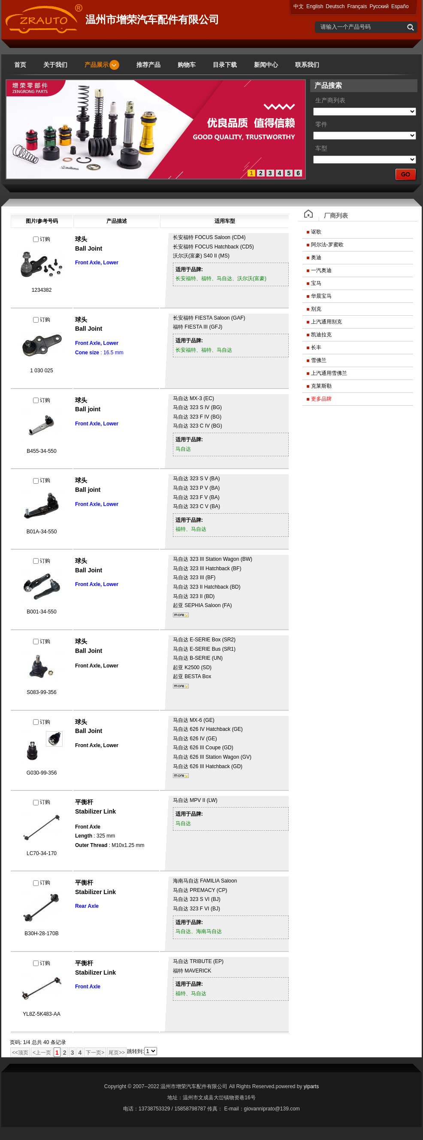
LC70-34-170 (42, 853)
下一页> (95, 1053)
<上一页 (42, 1053)
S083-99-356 (41, 692)
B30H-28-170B (41, 934)
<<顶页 (20, 1053)
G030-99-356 (42, 773)
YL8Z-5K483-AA (41, 1014)
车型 (321, 148)
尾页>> (117, 1053)
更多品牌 (321, 399)
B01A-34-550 (42, 532)
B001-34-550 (41, 612)
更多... (181, 615)
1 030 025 (41, 371)
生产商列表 (330, 100)
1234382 (42, 290)
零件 (321, 124)
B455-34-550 (41, 451)
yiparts (311, 1086)
